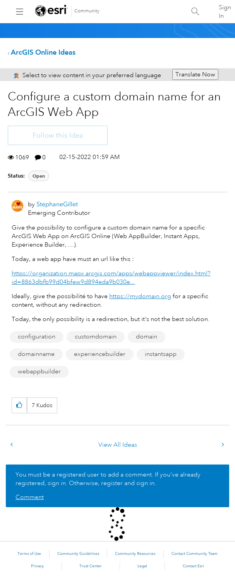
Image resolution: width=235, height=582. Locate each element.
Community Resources (135, 553)
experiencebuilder (99, 354)
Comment (29, 497)
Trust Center (90, 566)
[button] (19, 405)
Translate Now (195, 74)
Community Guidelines (78, 553)
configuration (36, 336)
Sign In (225, 11)
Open (39, 176)
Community (86, 11)
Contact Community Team (195, 553)
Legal (142, 566)
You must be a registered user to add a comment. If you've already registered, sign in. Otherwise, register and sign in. (108, 479)
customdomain (96, 336)
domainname (36, 354)
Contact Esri (193, 566)
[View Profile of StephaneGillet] (57, 204)
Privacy (37, 566)
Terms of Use (29, 553)
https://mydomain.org (140, 296)
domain (146, 336)
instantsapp (161, 354)
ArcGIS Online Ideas (43, 52)
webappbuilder (39, 371)
